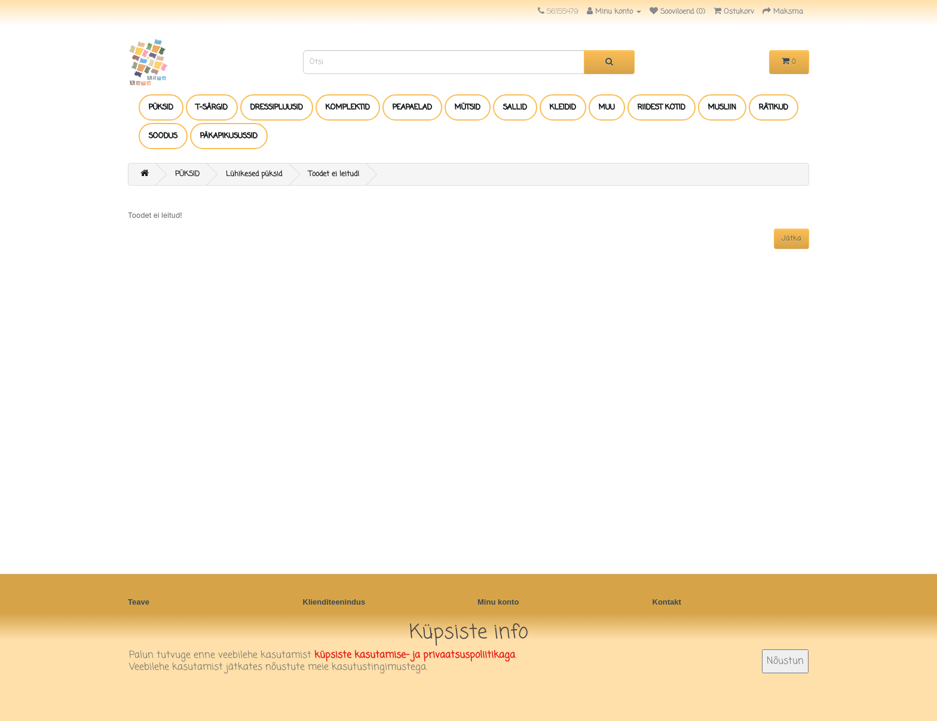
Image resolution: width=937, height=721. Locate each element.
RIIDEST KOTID (661, 107)
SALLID (515, 107)
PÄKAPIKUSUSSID (229, 136)
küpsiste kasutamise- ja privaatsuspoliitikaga (414, 655)
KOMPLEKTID (348, 107)
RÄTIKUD (773, 107)
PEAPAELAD (412, 107)
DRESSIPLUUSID (276, 107)
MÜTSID (467, 107)
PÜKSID (161, 107)
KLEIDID (563, 107)
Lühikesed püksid (254, 174)
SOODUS (163, 136)
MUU (607, 107)
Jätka (791, 238)
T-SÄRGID (212, 107)
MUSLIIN (722, 107)
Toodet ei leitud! (333, 174)
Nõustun (785, 661)
